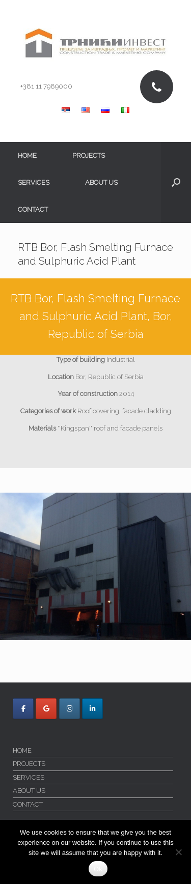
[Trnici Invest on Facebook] (23, 708)
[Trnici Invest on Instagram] (69, 708)
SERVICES (33, 182)
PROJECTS (88, 155)
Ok (98, 869)
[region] (95, 566)
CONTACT (33, 209)
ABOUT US (101, 182)
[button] (176, 182)
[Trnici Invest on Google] (46, 708)
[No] (178, 852)
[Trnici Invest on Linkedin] (92, 708)
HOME (27, 155)
